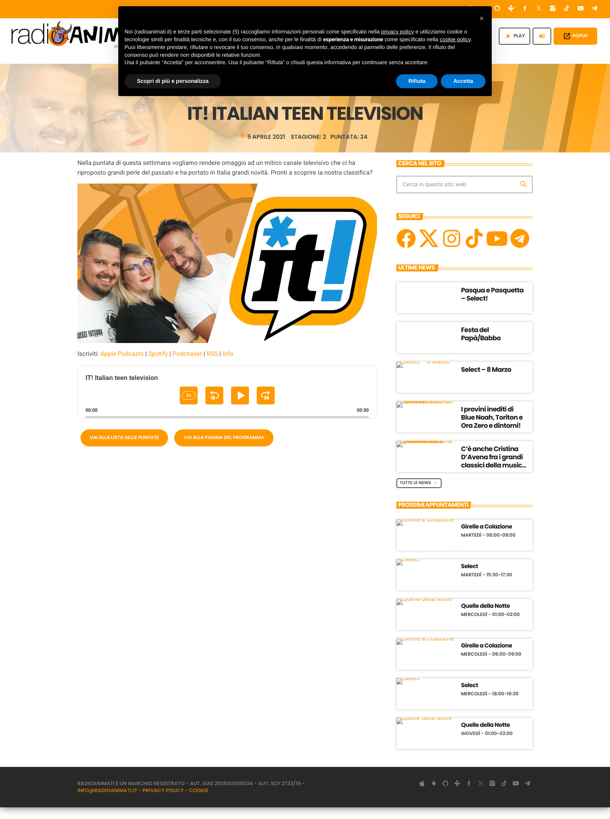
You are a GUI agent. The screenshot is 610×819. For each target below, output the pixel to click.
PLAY (514, 36)
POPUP (575, 36)
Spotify (158, 365)
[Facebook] (525, 9)
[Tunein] (511, 9)
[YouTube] (581, 9)
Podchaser (187, 365)
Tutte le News (419, 494)
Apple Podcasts (122, 365)
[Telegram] (594, 9)
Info (228, 365)
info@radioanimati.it (107, 802)
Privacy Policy (163, 802)
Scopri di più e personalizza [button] (173, 81)
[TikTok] (567, 9)
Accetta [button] (463, 81)
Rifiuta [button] (417, 81)
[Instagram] (553, 9)
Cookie (199, 802)
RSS (212, 365)
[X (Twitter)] (539, 9)
